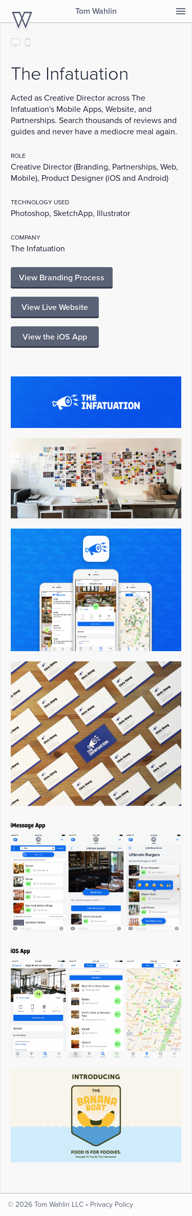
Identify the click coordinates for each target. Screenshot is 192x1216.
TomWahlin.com (22, 20)
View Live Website (55, 307)
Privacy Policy (111, 1204)
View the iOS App (55, 337)
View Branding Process (61, 278)
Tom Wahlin (96, 11)
